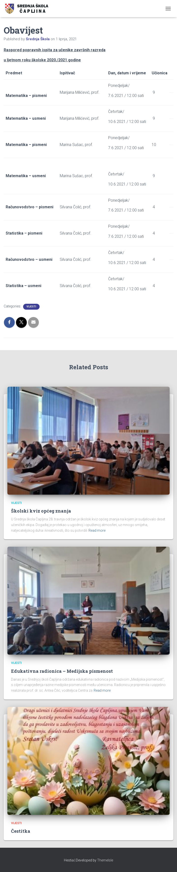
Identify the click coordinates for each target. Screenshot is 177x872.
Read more (96, 530)
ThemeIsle (105, 860)
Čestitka (20, 831)
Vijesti (31, 306)
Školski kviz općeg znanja (41, 511)
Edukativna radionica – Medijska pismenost (62, 671)
